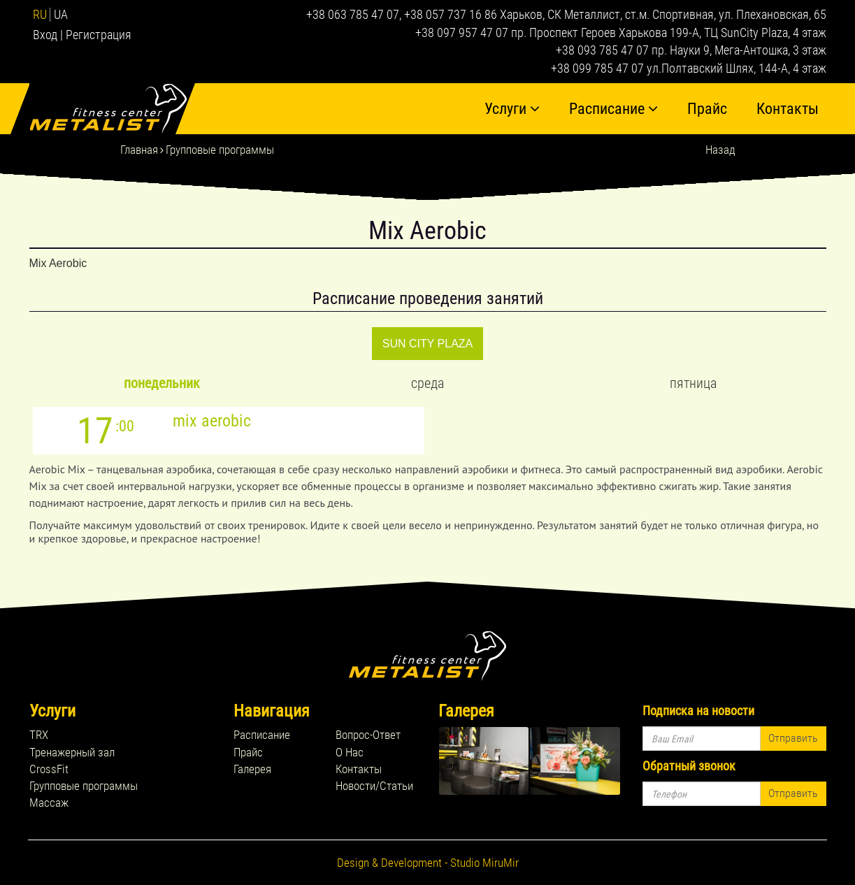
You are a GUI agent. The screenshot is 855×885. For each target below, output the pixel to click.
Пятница (693, 383)
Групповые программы (220, 150)
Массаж (49, 803)
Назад (720, 150)
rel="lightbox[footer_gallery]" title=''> (484, 760)
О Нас (350, 752)
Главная (139, 150)
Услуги (512, 108)
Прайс (707, 108)
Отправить (793, 737)
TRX (38, 735)
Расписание (613, 108)
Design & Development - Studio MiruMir (428, 863)
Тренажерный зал (72, 752)
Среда (427, 383)
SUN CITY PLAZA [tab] (427, 344)
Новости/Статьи (374, 786)
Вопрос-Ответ (368, 735)
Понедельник (162, 383)
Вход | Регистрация (82, 34)
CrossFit (49, 769)
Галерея (252, 769)
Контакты (787, 108)
